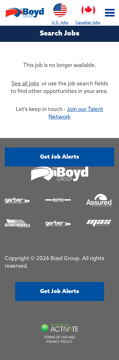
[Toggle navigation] (110, 13)
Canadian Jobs (88, 12)
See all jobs (25, 84)
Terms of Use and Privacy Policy (59, 340)
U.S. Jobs (60, 12)
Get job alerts (59, 157)
